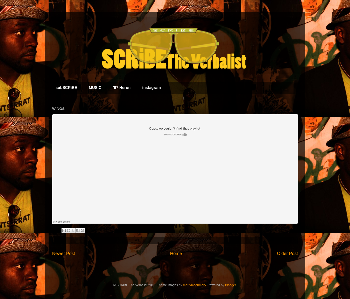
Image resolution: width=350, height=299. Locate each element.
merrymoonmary (194, 285)
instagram (151, 88)
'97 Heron (122, 88)
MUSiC (95, 88)
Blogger (230, 285)
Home (176, 253)
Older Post (287, 253)
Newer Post (63, 253)
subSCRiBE (66, 88)
